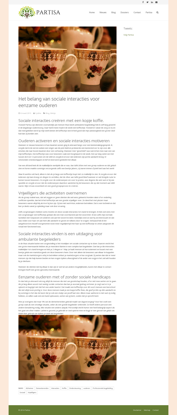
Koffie (64, 388)
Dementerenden (42, 388)
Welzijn (53, 113)
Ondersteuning (75, 388)
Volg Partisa (129, 35)
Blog (47, 113)
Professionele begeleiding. (103, 388)
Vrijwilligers (32, 392)
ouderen (86, 388)
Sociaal (22, 392)
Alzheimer (29, 388)
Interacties (55, 388)
